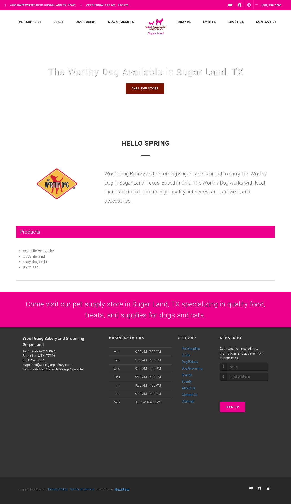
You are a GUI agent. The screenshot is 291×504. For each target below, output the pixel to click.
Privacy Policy (58, 489)
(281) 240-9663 (34, 360)
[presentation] (244, 389)
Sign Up (232, 407)
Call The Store (145, 88)
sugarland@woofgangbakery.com (47, 365)
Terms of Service (82, 489)
